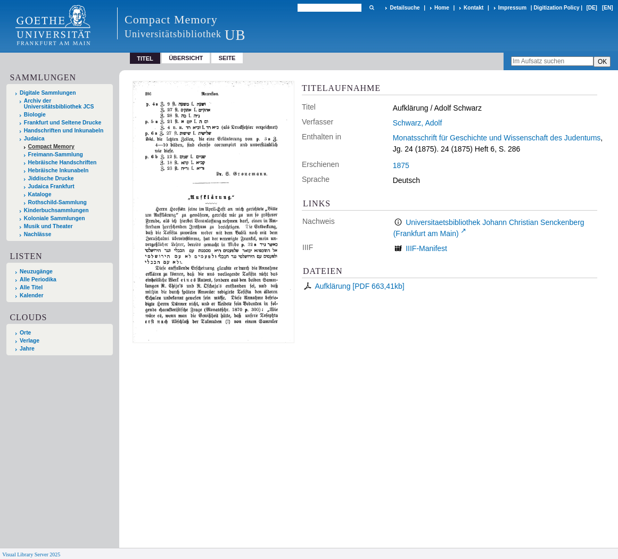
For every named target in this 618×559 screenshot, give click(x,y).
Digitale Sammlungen (48, 93)
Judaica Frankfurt (51, 186)
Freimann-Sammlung (55, 154)
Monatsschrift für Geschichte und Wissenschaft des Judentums (497, 138)
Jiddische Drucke (51, 178)
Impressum (512, 8)
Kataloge (40, 194)
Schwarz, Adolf (417, 123)
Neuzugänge (36, 271)
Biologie (35, 115)
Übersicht (186, 58)
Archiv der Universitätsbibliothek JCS (59, 104)
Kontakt (473, 8)
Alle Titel (31, 287)
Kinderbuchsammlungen (56, 210)
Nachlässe (37, 234)
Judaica (34, 138)
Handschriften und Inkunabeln (64, 131)
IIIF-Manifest (426, 248)
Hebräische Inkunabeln (58, 170)
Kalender (31, 295)
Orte (25, 333)
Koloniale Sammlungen (54, 218)
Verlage (29, 341)
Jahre (27, 349)
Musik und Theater (48, 226)
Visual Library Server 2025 (31, 554)
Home (441, 8)
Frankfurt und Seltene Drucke (63, 123)
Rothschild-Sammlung (57, 202)
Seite (227, 58)
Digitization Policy (556, 8)
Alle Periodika (38, 279)
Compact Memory (51, 146)
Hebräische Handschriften (62, 162)
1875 (401, 165)
